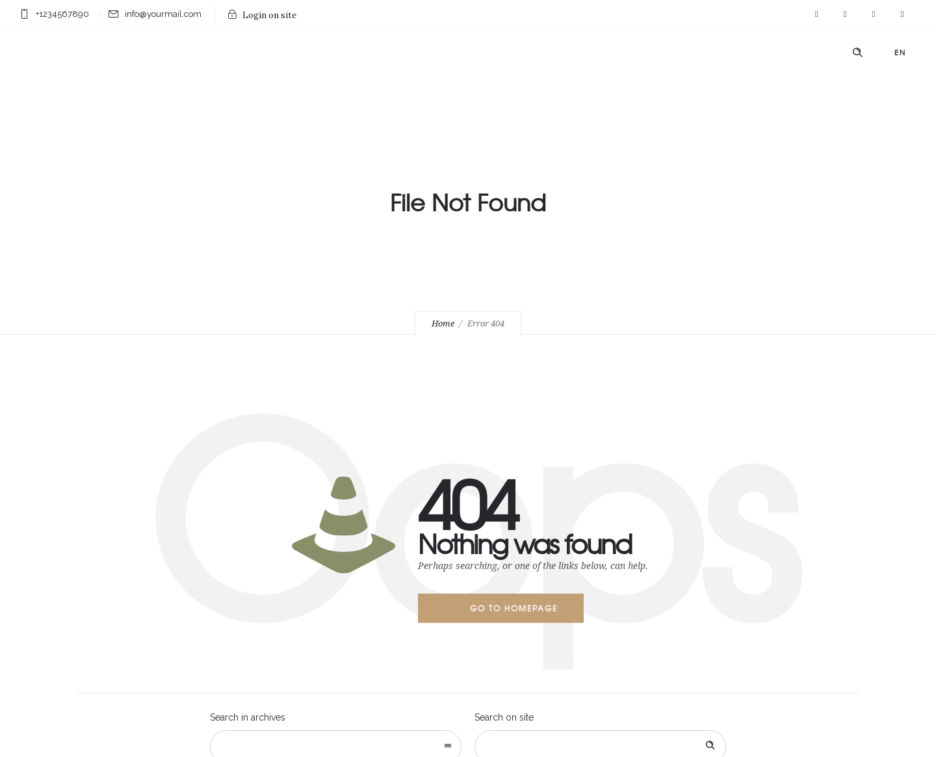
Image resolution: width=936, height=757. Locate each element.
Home (443, 323)
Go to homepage (514, 608)
